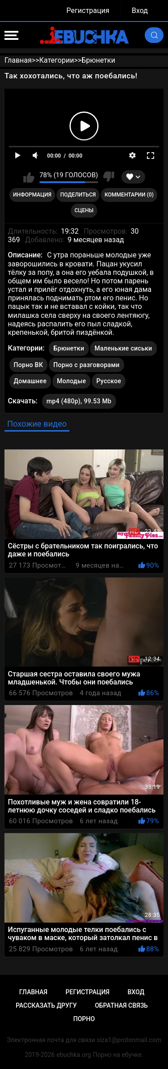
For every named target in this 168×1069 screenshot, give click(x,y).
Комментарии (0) (129, 195)
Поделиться (78, 195)
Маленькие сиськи (123, 348)
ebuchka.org (73, 1054)
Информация (32, 195)
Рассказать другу (46, 1005)
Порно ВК (28, 364)
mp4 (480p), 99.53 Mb (79, 401)
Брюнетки (68, 348)
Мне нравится (29, 177)
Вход (140, 10)
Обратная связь (121, 1005)
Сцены (84, 210)
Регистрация (87, 10)
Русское (108, 381)
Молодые (71, 381)
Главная (33, 992)
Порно (84, 1018)
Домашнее (30, 381)
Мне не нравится (109, 177)
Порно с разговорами (86, 364)
